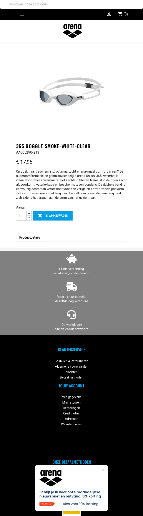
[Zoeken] (71, 4)
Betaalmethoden (71, 377)
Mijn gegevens (71, 397)
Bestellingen (71, 408)
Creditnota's (71, 413)
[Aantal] (21, 216)
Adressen (71, 419)
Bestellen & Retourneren (71, 361)
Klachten (72, 372)
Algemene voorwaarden (71, 366)
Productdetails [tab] (29, 237)
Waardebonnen (71, 424)
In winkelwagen (52, 216)
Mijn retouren (71, 402)
